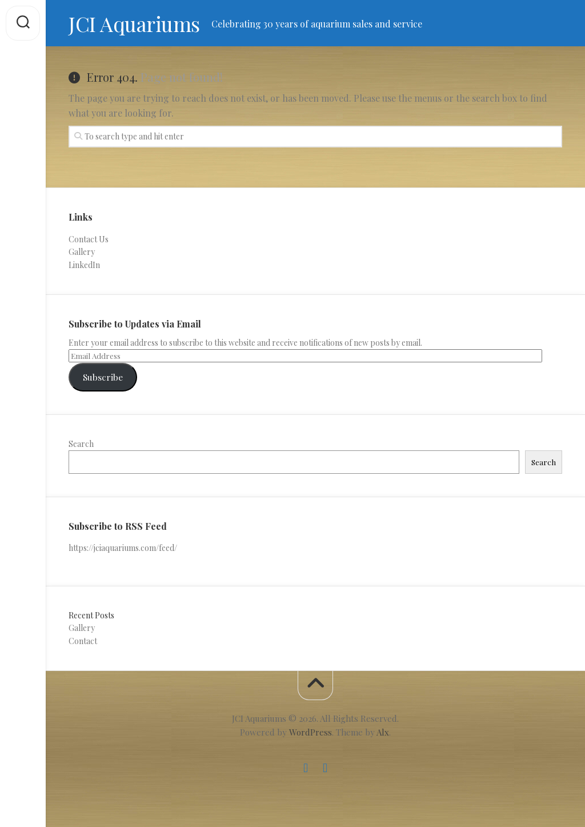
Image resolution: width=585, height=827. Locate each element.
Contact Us (89, 239)
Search (81, 443)
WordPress (310, 732)
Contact (83, 641)
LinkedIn (84, 264)
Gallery (82, 251)
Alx (382, 732)
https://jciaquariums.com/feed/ (123, 547)
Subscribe (103, 377)
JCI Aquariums (134, 23)
